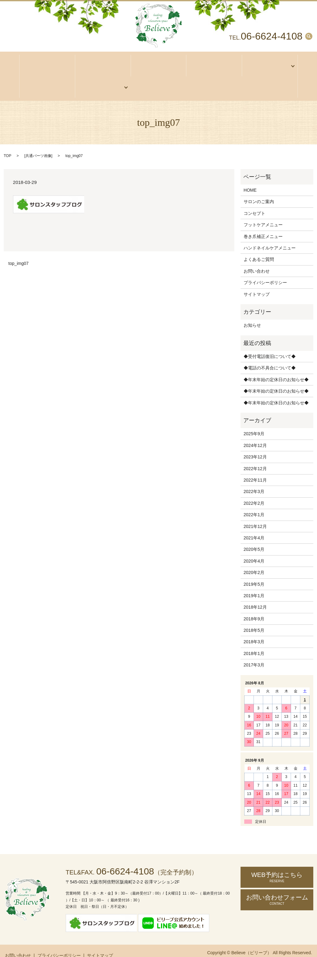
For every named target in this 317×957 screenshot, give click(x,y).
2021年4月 (254, 526)
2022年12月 (255, 456)
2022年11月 (255, 468)
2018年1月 (254, 641)
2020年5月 (254, 537)
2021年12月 (255, 514)
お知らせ (252, 313)
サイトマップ (257, 282)
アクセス (158, 63)
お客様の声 (47, 78)
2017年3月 (254, 653)
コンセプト (214, 63)
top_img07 (18, 251)
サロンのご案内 (103, 63)
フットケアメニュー (263, 213)
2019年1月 (254, 583)
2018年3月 (254, 629)
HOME (250, 178)
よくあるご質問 (259, 247)
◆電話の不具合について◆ (270, 356)
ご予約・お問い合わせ (101, 78)
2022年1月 (254, 502)
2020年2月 (254, 560)
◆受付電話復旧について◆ (270, 344)
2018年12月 (255, 595)
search (308, 36)
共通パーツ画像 (38, 144)
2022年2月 (254, 491)
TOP (7, 144)
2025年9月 (254, 421)
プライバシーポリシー (265, 270)
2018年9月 (254, 607)
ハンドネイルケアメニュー (270, 236)
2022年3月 (254, 479)
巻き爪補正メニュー (263, 224)
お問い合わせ (257, 259)
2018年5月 (254, 618)
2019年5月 (254, 572)
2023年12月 (255, 445)
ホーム (47, 63)
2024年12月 (255, 433)
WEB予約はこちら (277, 865)
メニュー (267, 63)
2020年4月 (254, 549)
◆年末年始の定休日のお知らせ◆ (276, 367)
